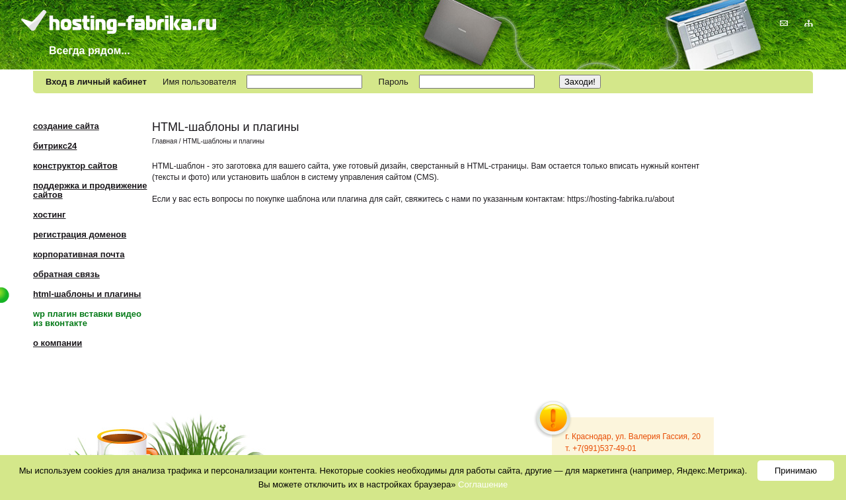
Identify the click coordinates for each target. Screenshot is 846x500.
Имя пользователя (199, 82)
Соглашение (483, 484)
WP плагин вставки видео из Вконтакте (87, 318)
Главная (164, 141)
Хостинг (49, 215)
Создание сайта (66, 126)
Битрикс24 (55, 146)
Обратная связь (66, 274)
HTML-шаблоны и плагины (87, 294)
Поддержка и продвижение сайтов (90, 190)
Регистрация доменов (79, 234)
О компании (57, 343)
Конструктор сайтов (75, 166)
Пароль (393, 82)
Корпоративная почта (78, 254)
